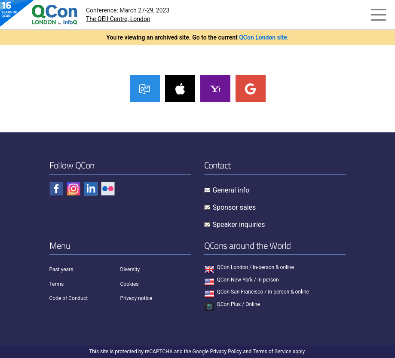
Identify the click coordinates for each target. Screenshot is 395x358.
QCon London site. (264, 37)
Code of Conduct (68, 298)
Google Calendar (251, 88)
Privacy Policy (226, 352)
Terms (56, 284)
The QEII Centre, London (118, 18)
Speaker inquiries (239, 224)
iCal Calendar (180, 88)
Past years (61, 269)
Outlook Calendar (145, 88)
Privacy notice (136, 298)
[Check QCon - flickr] (108, 189)
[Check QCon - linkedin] (91, 189)
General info (231, 190)
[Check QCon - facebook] (56, 189)
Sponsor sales (234, 207)
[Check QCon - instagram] (73, 189)
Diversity (130, 269)
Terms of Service (272, 352)
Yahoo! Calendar (215, 88)
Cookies (129, 284)
